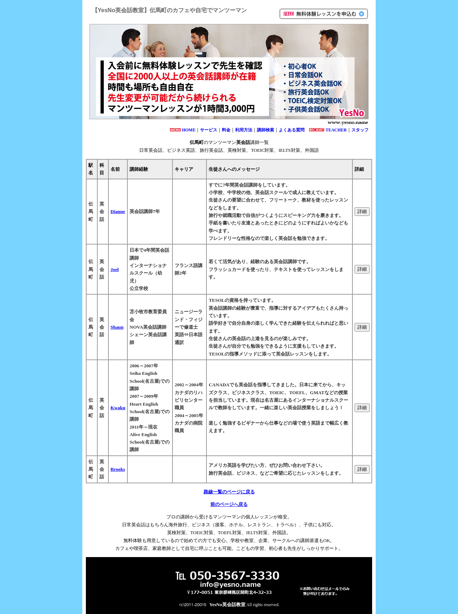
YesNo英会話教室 (227, 604)
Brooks (118, 469)
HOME (188, 129)
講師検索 (265, 129)
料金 (226, 129)
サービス (208, 129)
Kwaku (118, 407)
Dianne (118, 211)
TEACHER (336, 129)
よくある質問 (291, 129)
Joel (115, 269)
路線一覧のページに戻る (229, 491)
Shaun (117, 327)
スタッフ (360, 129)
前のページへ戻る (229, 504)
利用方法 (243, 129)
